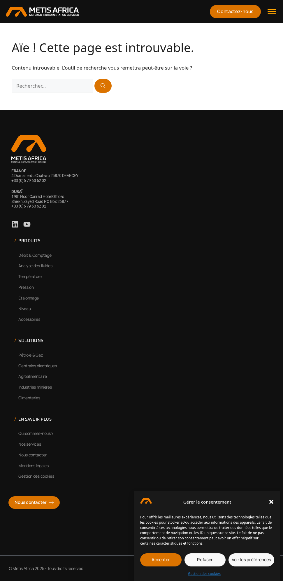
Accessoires (29, 319)
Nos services (29, 444)
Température (30, 276)
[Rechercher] (103, 86)
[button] (271, 503)
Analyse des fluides (35, 265)
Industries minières (35, 387)
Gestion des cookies (204, 575)
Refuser (205, 561)
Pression (26, 287)
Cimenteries (29, 398)
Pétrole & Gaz (30, 355)
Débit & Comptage (34, 255)
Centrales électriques (37, 366)
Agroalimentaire (32, 376)
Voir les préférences (251, 561)
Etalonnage (28, 298)
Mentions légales (33, 465)
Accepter (161, 561)
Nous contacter (32, 455)
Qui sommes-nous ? (35, 433)
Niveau (24, 308)
